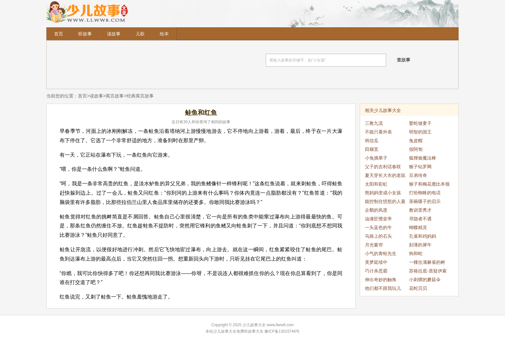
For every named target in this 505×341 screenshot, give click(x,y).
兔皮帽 (416, 140)
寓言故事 (115, 95)
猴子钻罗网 (420, 166)
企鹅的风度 (376, 210)
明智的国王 (420, 131)
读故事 (113, 33)
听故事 (85, 33)
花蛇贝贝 (418, 288)
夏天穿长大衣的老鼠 (385, 175)
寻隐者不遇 (420, 218)
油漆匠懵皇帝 (378, 218)
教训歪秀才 (420, 210)
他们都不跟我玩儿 (383, 288)
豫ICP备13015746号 (282, 331)
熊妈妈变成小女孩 (383, 192)
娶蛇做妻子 (420, 123)
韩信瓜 (371, 140)
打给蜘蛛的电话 (425, 192)
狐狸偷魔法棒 (422, 158)
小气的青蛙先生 (380, 253)
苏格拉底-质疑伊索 (428, 270)
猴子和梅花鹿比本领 (429, 184)
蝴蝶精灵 (418, 227)
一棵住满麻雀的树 (427, 262)
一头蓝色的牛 (378, 227)
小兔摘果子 (376, 158)
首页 (58, 33)
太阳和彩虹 (376, 184)
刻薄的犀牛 (420, 244)
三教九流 (374, 123)
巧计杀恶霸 (376, 270)
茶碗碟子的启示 (425, 201)
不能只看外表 (378, 131)
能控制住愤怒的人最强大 (385, 202)
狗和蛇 (416, 253)
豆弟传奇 (418, 175)
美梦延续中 (376, 262)
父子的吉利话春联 (383, 166)
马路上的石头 (378, 236)
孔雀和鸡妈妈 (422, 236)
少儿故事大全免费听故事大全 (238, 331)
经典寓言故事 (140, 95)
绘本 (164, 33)
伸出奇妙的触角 (380, 279)
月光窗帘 (374, 244)
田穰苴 (371, 149)
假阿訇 (416, 149)
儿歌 (140, 33)
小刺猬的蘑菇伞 (425, 279)
